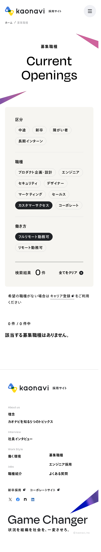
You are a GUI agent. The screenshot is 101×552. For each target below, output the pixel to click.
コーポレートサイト (45, 490)
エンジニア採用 (60, 464)
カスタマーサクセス (33, 205)
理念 (11, 414)
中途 (22, 130)
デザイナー (55, 183)
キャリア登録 (62, 296)
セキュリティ (28, 183)
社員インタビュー (20, 439)
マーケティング (30, 194)
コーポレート (69, 205)
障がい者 (60, 130)
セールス (59, 194)
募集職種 (56, 455)
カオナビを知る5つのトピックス (30, 421)
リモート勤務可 (30, 247)
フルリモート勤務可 (34, 236)
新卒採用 (17, 490)
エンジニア (71, 172)
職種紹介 (15, 473)
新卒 (39, 130)
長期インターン (30, 141)
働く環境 (14, 456)
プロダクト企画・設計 (35, 172)
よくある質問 (58, 473)
